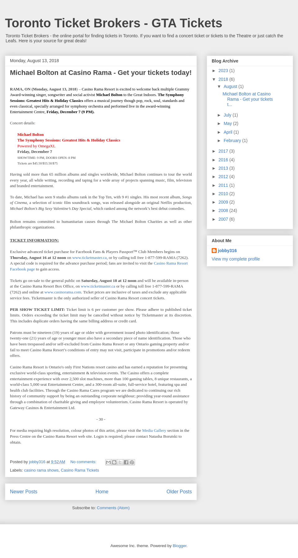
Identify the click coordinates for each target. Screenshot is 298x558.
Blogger (179, 545)
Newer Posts (23, 491)
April (228, 132)
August (231, 86)
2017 (224, 151)
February (233, 140)
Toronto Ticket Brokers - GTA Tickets (113, 23)
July (228, 115)
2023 (224, 70)
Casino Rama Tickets (80, 470)
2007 (224, 219)
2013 (224, 168)
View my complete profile (236, 258)
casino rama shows (41, 470)
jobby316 (227, 250)
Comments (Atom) (113, 507)
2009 (224, 202)
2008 (224, 210)
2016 (224, 159)
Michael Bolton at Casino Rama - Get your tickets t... (248, 99)
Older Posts (179, 491)
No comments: (83, 461)
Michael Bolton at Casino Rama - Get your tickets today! (101, 72)
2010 (224, 193)
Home (102, 491)
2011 (224, 185)
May (228, 123)
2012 (224, 176)
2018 (224, 79)
